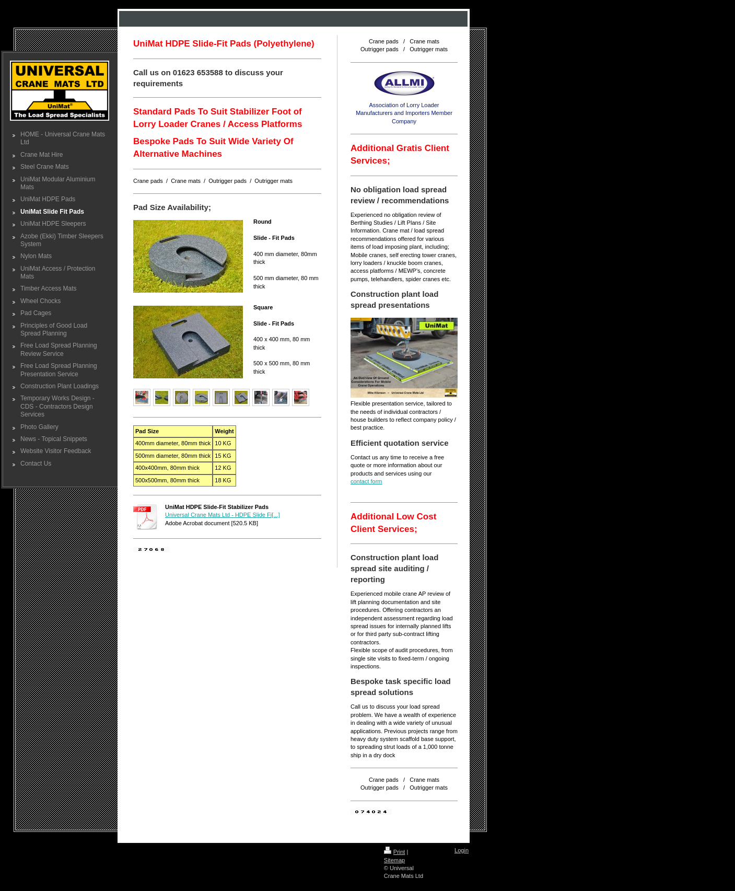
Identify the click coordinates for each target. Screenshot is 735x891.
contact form (366, 481)
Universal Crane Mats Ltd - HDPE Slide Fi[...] (222, 515)
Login (461, 850)
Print (394, 852)
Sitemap (394, 860)
